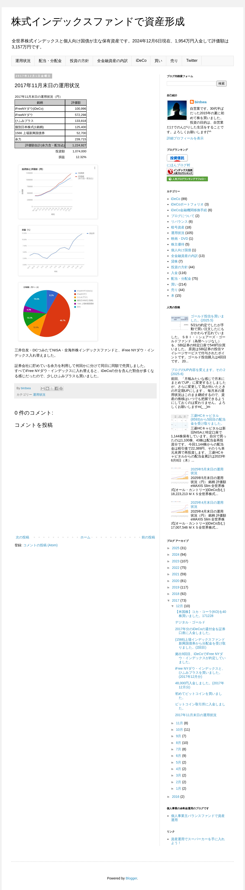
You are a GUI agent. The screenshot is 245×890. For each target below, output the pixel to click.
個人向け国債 (181, 250)
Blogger (131, 878)
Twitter (191, 60)
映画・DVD (179, 238)
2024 (176, 554)
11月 (180, 723)
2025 (176, 548)
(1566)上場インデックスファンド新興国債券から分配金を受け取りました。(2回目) (200, 644)
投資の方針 (79, 61)
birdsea (201, 102)
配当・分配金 (50, 61)
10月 (180, 729)
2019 (176, 587)
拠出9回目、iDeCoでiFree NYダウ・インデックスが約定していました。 (200, 658)
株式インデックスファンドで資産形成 (98, 21)
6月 (179, 756)
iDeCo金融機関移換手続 (189, 210)
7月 (179, 749)
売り (174, 61)
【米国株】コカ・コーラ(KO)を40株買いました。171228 (200, 614)
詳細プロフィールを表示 (185, 138)
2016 (176, 797)
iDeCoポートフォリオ (187, 204)
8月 (179, 743)
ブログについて (183, 216)
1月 (179, 788)
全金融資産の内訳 (112, 61)
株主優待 (177, 244)
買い (158, 61)
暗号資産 (177, 227)
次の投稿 (22, 537)
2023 (176, 561)
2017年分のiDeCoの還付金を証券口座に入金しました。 (200, 631)
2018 (176, 594)
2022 (176, 568)
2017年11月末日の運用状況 (196, 715)
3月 (179, 775)
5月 (179, 762)
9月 (179, 736)
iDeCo (141, 60)
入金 (174, 273)
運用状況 (23, 61)
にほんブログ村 (178, 165)
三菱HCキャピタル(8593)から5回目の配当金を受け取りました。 (208, 420)
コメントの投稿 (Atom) (40, 545)
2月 (179, 782)
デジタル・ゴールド (190, 622)
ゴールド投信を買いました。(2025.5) (207, 318)
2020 (176, 581)
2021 (176, 574)
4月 (179, 769)
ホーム (85, 537)
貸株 (174, 261)
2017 (176, 600)
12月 (180, 606)
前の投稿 (148, 537)
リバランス (179, 221)
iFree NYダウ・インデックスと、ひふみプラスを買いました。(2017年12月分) (200, 673)
